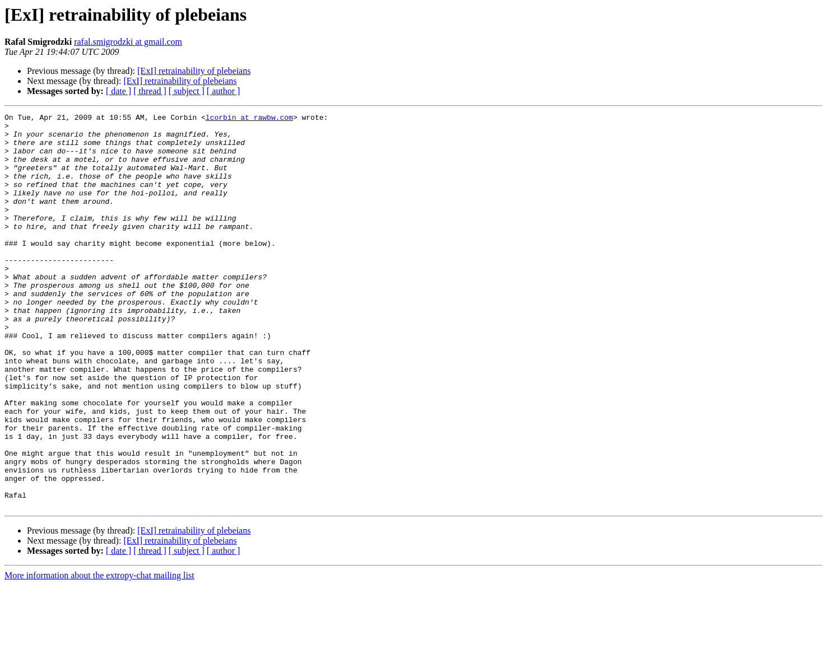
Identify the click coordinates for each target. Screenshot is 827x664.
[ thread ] (149, 91)
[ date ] (118, 91)
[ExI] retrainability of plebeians (193, 71)
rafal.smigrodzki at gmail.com (128, 41)
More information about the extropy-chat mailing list (99, 654)
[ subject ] (187, 91)
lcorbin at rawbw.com (249, 119)
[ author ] (223, 91)
